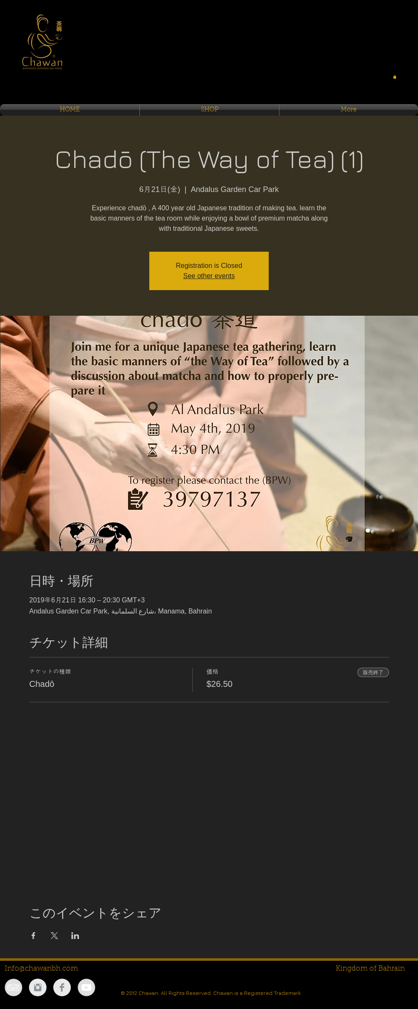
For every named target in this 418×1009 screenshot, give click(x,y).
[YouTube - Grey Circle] (86, 987)
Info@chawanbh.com (41, 968)
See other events (209, 275)
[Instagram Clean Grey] (37, 987)
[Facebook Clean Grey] (62, 987)
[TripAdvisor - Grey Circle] (13, 987)
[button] (394, 77)
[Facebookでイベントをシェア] (33, 935)
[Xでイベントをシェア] (54, 935)
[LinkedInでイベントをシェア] (75, 935)
